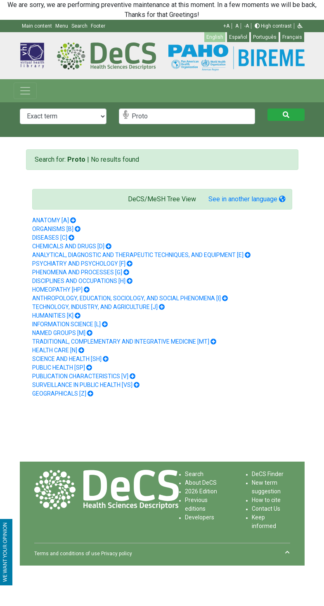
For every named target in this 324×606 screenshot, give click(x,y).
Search (194, 474)
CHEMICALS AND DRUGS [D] (68, 246)
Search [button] (80, 26)
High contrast (273, 26)
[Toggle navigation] (25, 91)
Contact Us (266, 508)
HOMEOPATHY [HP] (57, 289)
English (214, 37)
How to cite (266, 500)
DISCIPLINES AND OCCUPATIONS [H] (78, 281)
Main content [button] (37, 26)
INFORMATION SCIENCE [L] (66, 324)
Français (292, 37)
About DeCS (201, 482)
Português (265, 37)
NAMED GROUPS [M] (58, 333)
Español (238, 37)
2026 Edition (201, 491)
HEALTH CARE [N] (54, 350)
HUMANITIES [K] (52, 315)
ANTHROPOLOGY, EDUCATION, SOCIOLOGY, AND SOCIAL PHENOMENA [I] (126, 298)
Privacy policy (116, 553)
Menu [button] (62, 26)
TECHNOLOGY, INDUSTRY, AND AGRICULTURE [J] (95, 307)
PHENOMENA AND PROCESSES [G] (77, 272)
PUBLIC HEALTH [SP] (58, 367)
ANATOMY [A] (50, 220)
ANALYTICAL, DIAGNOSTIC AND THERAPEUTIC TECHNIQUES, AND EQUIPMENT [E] (138, 255)
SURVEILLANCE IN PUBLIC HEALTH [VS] (82, 385)
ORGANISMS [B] (52, 229)
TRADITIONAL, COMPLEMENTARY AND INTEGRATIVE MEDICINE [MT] (120, 341)
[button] (300, 26)
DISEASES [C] (49, 237)
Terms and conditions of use (67, 553)
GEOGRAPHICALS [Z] (59, 393)
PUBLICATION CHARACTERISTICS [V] (80, 376)
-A (246, 26)
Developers (199, 517)
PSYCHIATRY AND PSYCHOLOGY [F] (78, 263)
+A (226, 26)
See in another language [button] (247, 199)
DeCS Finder (268, 474)
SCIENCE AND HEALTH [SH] (67, 359)
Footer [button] (98, 26)
